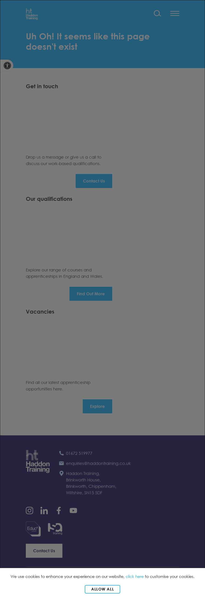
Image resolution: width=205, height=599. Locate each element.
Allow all (102, 589)
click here (135, 576)
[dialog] (102, 299)
